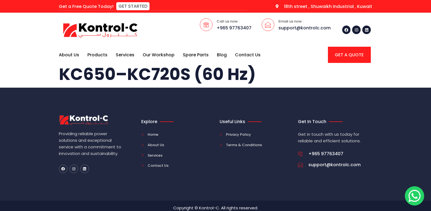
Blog (222, 54)
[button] (133, 6)
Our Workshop (159, 54)
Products (97, 54)
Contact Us (248, 54)
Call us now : (228, 21)
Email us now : (290, 21)
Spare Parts (196, 54)
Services (125, 54)
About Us (69, 54)
